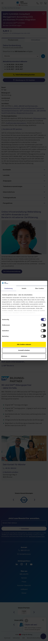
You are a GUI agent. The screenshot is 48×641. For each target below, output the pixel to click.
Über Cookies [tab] (39, 288)
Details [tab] (24, 288)
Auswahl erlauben (24, 350)
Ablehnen (24, 356)
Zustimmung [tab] (8, 288)
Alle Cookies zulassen (24, 344)
